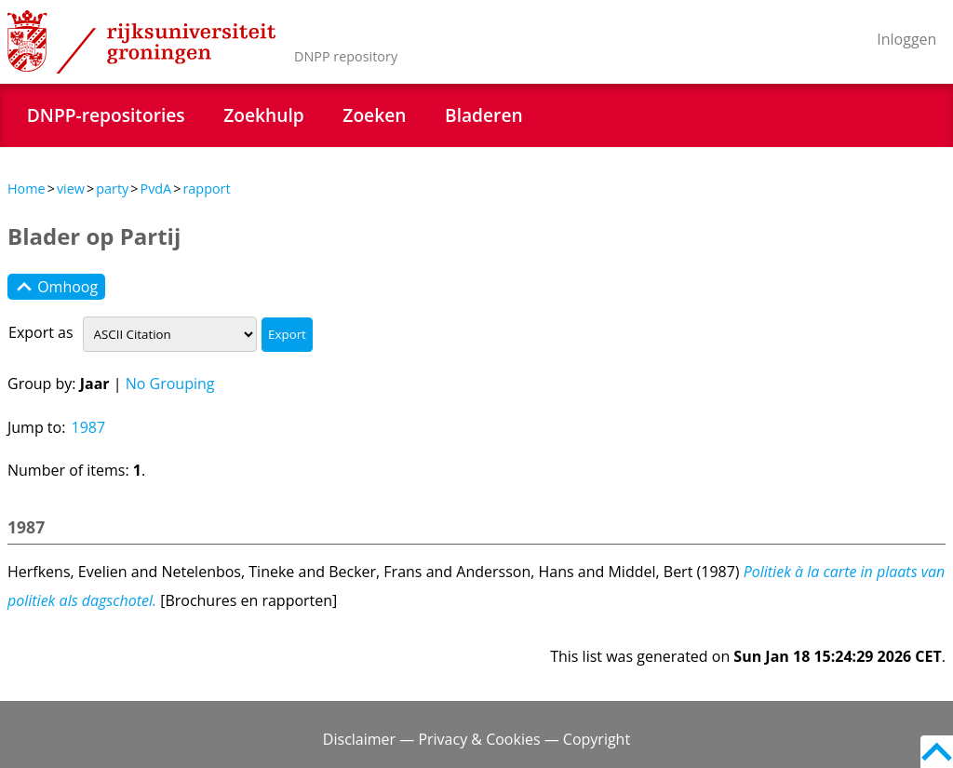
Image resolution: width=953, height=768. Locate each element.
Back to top (936, 751)
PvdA (155, 188)
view (71, 188)
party (112, 188)
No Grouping (170, 383)
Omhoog (56, 286)
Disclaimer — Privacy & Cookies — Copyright (476, 739)
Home (26, 188)
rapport (206, 188)
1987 (89, 427)
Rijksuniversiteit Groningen (141, 42)
